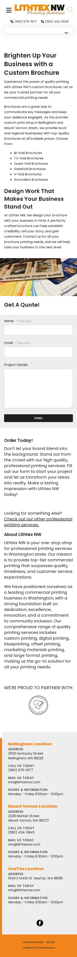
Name (9, 321)
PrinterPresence (45, 947)
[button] (9, 10)
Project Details (16, 364)
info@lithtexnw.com (24, 782)
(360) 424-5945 (57, 21)
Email (9, 343)
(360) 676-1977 (25, 21)
